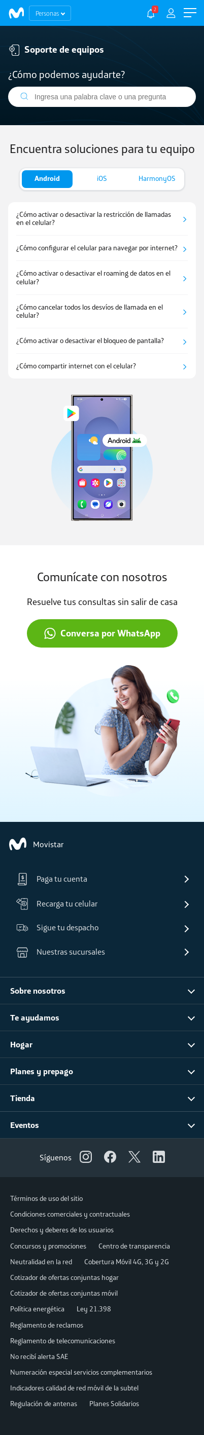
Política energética (37, 1308)
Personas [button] (47, 13)
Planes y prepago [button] (41, 1071)
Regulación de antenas (43, 1403)
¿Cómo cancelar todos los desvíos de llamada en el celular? (89, 311)
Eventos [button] (24, 1125)
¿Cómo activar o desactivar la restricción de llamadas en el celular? (93, 219)
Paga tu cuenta (51, 879)
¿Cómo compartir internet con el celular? (76, 366)
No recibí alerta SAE (39, 1356)
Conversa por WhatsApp (102, 633)
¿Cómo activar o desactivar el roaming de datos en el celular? (93, 277)
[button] (190, 13)
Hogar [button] (21, 1044)
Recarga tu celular (56, 904)
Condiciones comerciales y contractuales (70, 1214)
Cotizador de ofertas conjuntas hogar (64, 1277)
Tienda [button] (22, 1098)
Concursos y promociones (48, 1246)
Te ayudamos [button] (34, 1017)
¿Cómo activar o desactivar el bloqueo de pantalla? (90, 340)
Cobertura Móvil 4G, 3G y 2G (126, 1261)
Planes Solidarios (114, 1403)
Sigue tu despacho (57, 928)
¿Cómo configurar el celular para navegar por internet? (97, 248)
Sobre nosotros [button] (37, 991)
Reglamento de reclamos (46, 1325)
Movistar (35, 844)
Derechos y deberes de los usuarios (62, 1229)
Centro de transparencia (134, 1246)
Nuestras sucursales (60, 952)
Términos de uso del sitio (46, 1198)
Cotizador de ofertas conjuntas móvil (64, 1293)
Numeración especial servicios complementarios (81, 1372)
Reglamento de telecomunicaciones (62, 1340)
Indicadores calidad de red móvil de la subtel (74, 1387)
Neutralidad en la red (41, 1261)
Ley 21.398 (94, 1308)
